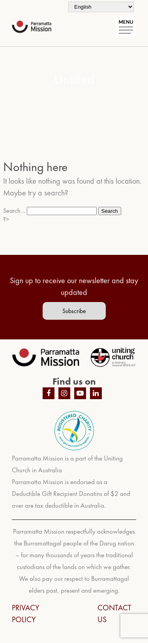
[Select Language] (101, 7)
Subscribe (74, 311)
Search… (14, 210)
